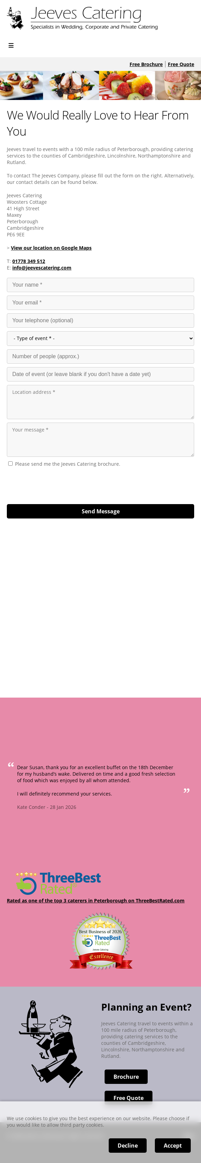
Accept (173, 1145)
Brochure (126, 1076)
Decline (128, 1145)
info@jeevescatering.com (41, 267)
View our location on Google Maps (51, 248)
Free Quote (181, 64)
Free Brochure (146, 64)
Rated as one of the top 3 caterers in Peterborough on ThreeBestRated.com (96, 900)
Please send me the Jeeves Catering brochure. (67, 464)
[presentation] (59, 484)
